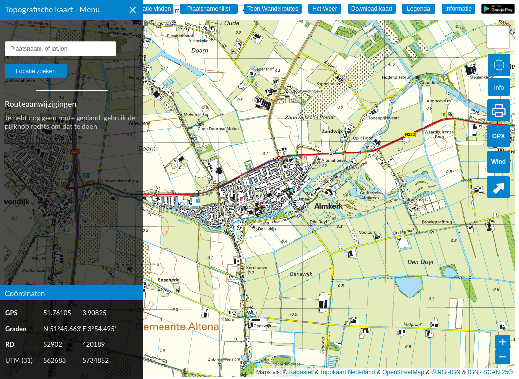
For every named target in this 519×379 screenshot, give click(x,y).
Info (499, 87)
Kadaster (301, 372)
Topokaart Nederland (347, 372)
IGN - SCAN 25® (490, 372)
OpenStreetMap (403, 372)
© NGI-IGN (446, 372)
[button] (498, 37)
